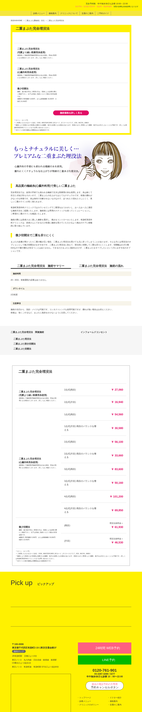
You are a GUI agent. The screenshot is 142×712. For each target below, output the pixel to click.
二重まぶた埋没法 (22, 282)
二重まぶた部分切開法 (24, 286)
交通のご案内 (115, 676)
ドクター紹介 (115, 668)
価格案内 (114, 672)
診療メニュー (85, 672)
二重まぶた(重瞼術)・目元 (35, 21)
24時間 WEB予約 (108, 619)
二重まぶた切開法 (22, 291)
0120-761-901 (105, 641)
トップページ (85, 668)
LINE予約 (108, 631)
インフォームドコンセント (95, 275)
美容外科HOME (16, 21)
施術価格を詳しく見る (71, 56)
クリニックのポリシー (89, 676)
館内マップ (19, 622)
